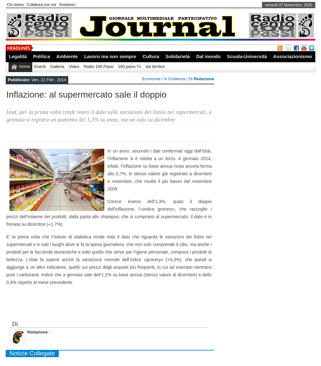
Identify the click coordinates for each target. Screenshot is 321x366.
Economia (151, 78)
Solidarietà (178, 56)
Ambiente (67, 56)
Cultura (150, 56)
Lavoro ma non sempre (110, 56)
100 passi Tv (129, 66)
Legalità (18, 56)
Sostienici (67, 5)
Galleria (57, 66)
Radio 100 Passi (99, 66)
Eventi (40, 66)
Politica (41, 56)
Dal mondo (208, 56)
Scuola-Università (247, 56)
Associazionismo (292, 56)
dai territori (155, 66)
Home (24, 66)
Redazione (204, 78)
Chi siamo (15, 5)
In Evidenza (174, 78)
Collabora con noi (41, 5)
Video (74, 66)
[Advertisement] (110, 306)
